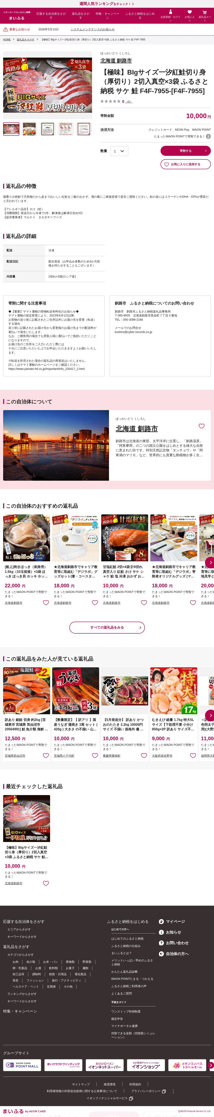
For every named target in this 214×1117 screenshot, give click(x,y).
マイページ (172, 921)
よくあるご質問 (121, 993)
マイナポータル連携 (124, 1026)
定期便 (51, 986)
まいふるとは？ (121, 953)
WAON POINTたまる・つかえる (132, 978)
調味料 (36, 974)
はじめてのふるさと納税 (127, 938)
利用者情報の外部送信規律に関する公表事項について (82, 1091)
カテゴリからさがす (20, 954)
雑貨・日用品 (58, 974)
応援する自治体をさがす (51, 15)
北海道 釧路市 (116, 60)
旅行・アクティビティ (66, 980)
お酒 (38, 968)
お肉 (15, 961)
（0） (129, 101)
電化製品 (80, 974)
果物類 (70, 961)
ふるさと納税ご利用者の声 (129, 986)
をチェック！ (105, 4)
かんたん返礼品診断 (124, 971)
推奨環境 (109, 1084)
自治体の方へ (174, 954)
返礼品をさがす (80, 15)
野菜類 (87, 961)
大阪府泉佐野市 (162, 755)
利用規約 (135, 1084)
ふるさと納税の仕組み (126, 946)
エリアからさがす (19, 929)
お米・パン (50, 961)
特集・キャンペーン (107, 15)
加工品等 (18, 974)
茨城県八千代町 (64, 755)
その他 (68, 986)
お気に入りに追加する (182, 164)
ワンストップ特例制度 (126, 1011)
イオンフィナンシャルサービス (107, 1098)
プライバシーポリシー (146, 1091)
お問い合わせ (174, 943)
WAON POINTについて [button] (208, 136)
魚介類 (30, 961)
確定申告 (117, 1018)
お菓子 (70, 968)
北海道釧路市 (13, 602)
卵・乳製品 (20, 968)
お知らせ (170, 932)
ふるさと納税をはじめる (140, 15)
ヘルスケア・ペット (26, 986)
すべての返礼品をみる (107, 627)
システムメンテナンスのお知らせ (93, 29)
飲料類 (53, 968)
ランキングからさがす (22, 994)
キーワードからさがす (22, 936)
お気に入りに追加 (201, 426)
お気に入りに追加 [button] (46, 602)
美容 (15, 980)
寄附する (186, 150)
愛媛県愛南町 (112, 755)
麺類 (85, 968)
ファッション (35, 980)
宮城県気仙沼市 (15, 755)
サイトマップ (81, 1084)
